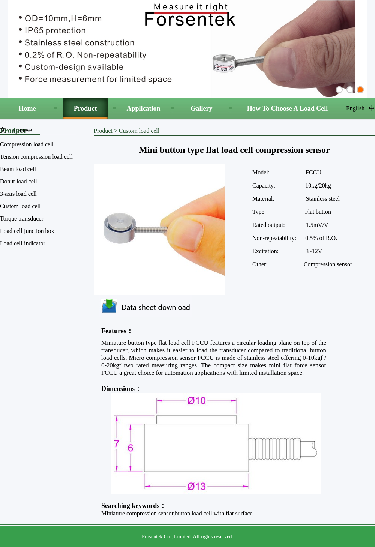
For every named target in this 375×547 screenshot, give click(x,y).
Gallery (202, 108)
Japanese (21, 130)
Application (143, 108)
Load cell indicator (22, 243)
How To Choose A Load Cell (287, 108)
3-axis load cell (18, 194)
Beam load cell (18, 169)
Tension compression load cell (36, 156)
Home (27, 108)
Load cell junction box (27, 231)
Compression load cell (27, 144)
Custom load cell (20, 206)
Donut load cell (18, 181)
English (355, 108)
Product (85, 108)
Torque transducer (22, 218)
